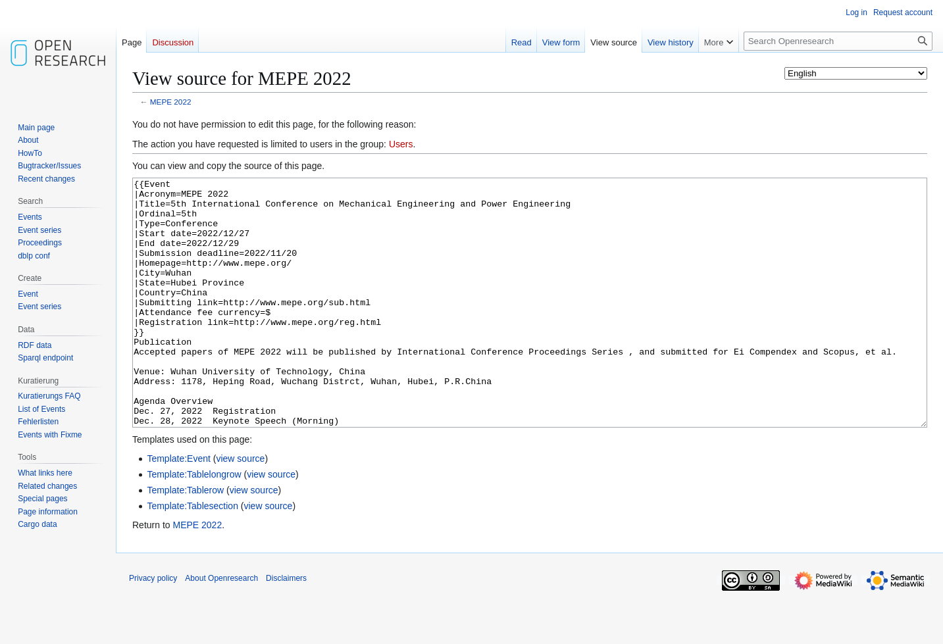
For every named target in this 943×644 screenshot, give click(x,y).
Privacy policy (153, 627)
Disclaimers (286, 627)
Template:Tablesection (192, 555)
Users (401, 144)
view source (240, 508)
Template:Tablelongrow (194, 523)
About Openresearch (221, 627)
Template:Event (179, 508)
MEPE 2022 (170, 101)
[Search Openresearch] (838, 41)
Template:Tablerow (185, 539)
